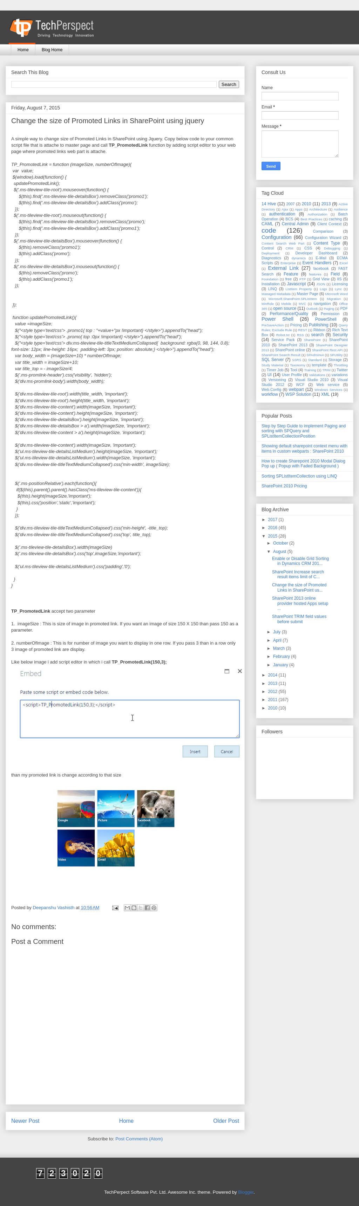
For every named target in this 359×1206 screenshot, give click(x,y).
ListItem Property (298, 289)
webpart (296, 389)
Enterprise (288, 263)
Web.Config (271, 389)
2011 (273, 699)
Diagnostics (271, 258)
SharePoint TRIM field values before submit (299, 619)
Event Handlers (317, 262)
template (319, 365)
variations (340, 375)
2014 (273, 675)
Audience (341, 209)
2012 (273, 691)
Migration (334, 299)
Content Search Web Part (283, 243)
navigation (322, 303)
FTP (302, 279)
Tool (293, 370)
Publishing (318, 324)
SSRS (296, 360)
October (281, 543)
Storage (335, 360)
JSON (320, 284)
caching (335, 219)
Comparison (323, 231)
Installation (271, 284)
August (280, 551)
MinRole (268, 304)
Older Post (226, 1121)
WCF (300, 384)
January (281, 664)
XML (325, 394)
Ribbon (319, 330)
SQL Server (273, 359)
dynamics (299, 258)
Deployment (270, 253)
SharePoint (312, 340)
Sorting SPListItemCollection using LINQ (299, 476)
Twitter (342, 370)
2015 (273, 536)
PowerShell (326, 319)
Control (268, 248)
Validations (317, 375)
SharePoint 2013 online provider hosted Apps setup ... (300, 603)
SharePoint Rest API (327, 350)
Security (340, 334)
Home (23, 49)
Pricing (296, 325)
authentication (282, 214)
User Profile (292, 375)
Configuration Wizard (323, 237)
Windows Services (328, 390)
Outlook (312, 309)
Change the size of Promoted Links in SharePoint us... (299, 587)
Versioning (277, 380)
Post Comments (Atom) (139, 1138)
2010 (306, 203)
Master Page (307, 294)
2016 (273, 527)
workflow (270, 394)
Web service (327, 384)
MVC (302, 304)
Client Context (329, 224)
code (269, 230)
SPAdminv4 (315, 355)
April (278, 640)
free (288, 279)
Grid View (321, 279)
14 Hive (269, 203)
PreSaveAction (273, 325)
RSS (300, 335)
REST (302, 330)
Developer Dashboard (316, 253)
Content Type (326, 243)
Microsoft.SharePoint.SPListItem (293, 299)
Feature (291, 274)
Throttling (341, 365)
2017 (273, 519)
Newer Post (25, 1121)
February (282, 656)
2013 (326, 203)
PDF (344, 308)
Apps (299, 209)
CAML (267, 223)
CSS (308, 248)
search (317, 334)
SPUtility (336, 355)
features (315, 274)
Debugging (332, 248)
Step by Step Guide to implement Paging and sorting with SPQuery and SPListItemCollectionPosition (304, 431)
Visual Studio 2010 (311, 380)
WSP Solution (298, 394)
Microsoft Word (336, 294)
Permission (330, 314)
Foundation (270, 279)
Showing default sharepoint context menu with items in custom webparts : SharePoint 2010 (304, 448)
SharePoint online (290, 350)
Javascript (296, 283)
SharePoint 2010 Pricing (284, 486)
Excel (344, 263)
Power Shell (277, 319)
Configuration (277, 237)
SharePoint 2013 (292, 345)
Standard (315, 360)
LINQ (272, 289)
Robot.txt (283, 335)
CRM (289, 248)
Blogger (245, 1192)
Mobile (286, 304)
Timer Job (275, 370)
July (277, 631)
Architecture (318, 209)
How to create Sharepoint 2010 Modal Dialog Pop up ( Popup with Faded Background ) (303, 463)
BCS (289, 219)
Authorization (317, 214)
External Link (283, 268)
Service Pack (283, 340)
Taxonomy (297, 365)
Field (335, 274)
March (279, 648)
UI (269, 374)
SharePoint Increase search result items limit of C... (298, 574)
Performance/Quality (289, 313)
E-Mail (321, 258)
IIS (339, 279)
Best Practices (311, 219)
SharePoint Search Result (281, 355)
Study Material (272, 365)
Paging (329, 309)
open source (284, 308)
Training (310, 370)
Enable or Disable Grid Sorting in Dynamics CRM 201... (300, 561)
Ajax (285, 209)
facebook (321, 268)
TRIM (326, 370)
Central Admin (295, 223)
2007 (290, 204)
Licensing (340, 284)
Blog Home (52, 49)
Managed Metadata (276, 294)
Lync (338, 289)
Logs (323, 289)
